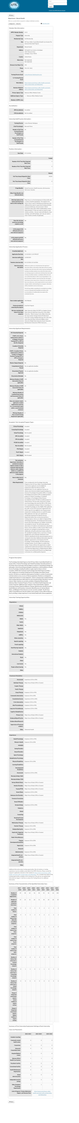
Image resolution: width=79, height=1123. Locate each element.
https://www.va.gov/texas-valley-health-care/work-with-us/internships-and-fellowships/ (42, 1093)
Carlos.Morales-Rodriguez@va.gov (33, 74)
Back (11, 15)
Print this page (45, 23)
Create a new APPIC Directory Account (57, 10)
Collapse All (11, 23)
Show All (18, 23)
